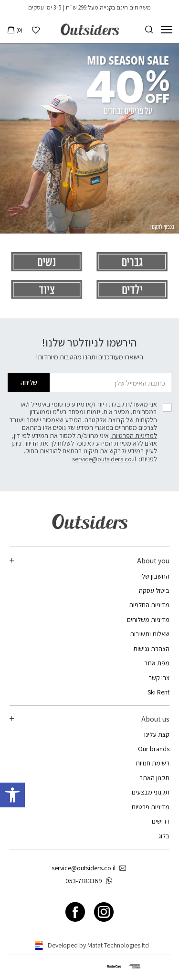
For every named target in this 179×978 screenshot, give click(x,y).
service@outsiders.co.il (104, 459)
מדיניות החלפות (149, 605)
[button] (12, 795)
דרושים (160, 821)
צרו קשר (158, 677)
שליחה (29, 382)
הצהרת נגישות (151, 648)
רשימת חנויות (152, 763)
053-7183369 (90, 881)
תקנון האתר (154, 778)
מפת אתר (156, 663)
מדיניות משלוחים (148, 619)
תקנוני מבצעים (150, 792)
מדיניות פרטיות (150, 807)
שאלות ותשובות (149, 634)
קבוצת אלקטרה (104, 420)
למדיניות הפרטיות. (133, 435)
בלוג (163, 836)
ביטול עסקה (154, 590)
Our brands (153, 748)
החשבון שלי (154, 576)
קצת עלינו (156, 734)
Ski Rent (158, 692)
